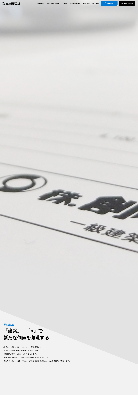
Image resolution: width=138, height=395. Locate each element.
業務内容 (40, 3)
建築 (65, 3)
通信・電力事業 (75, 3)
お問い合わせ (128, 3)
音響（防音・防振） (53, 3)
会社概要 (86, 3)
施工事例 (95, 3)
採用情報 (110, 3)
